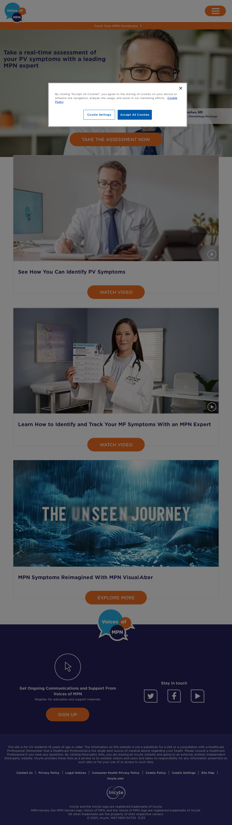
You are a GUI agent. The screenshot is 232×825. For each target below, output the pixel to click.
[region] (117, 105)
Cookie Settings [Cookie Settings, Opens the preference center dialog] (99, 114)
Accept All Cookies (134, 114)
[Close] (181, 88)
